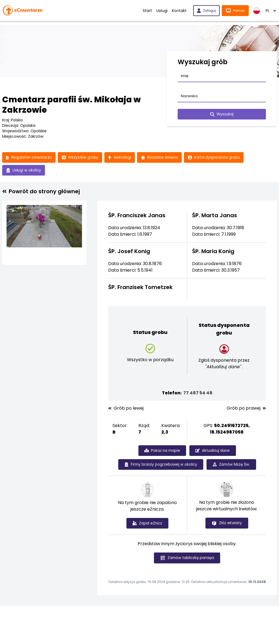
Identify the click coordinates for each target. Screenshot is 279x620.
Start (147, 10)
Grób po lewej (126, 409)
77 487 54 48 (198, 393)
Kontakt (179, 10)
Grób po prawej (246, 409)
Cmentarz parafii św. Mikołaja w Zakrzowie (71, 105)
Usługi (162, 10)
